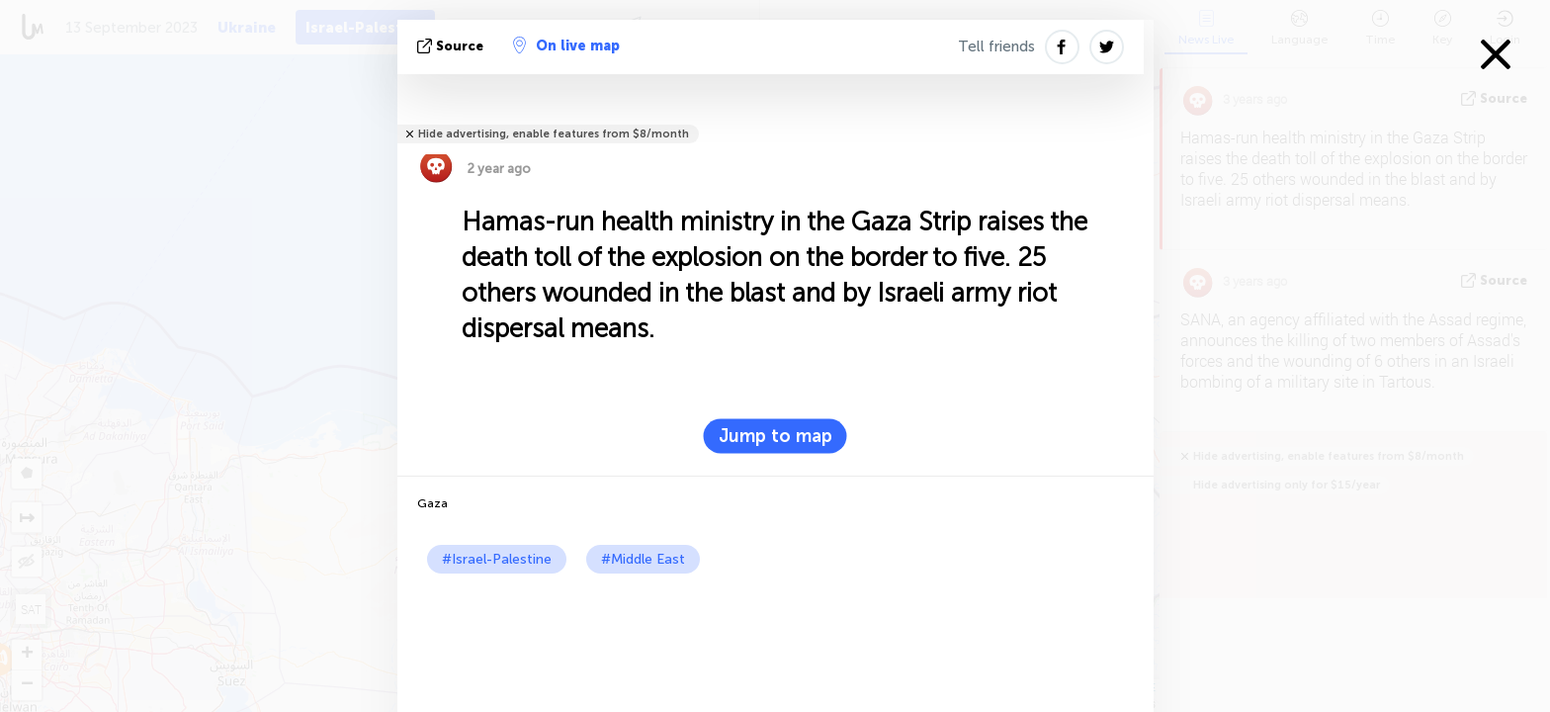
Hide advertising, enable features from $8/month (553, 134)
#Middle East (643, 559)
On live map (566, 45)
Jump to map (775, 436)
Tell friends (996, 46)
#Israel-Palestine (497, 559)
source (452, 46)
